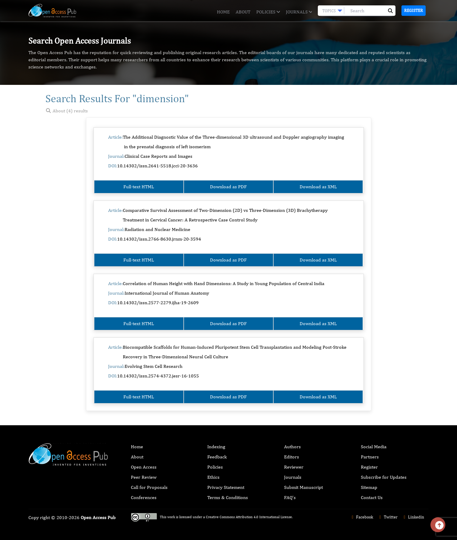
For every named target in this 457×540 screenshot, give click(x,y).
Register (413, 10)
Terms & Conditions (227, 497)
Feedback (217, 457)
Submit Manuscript (303, 487)
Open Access (144, 467)
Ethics (213, 477)
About (243, 12)
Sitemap (369, 487)
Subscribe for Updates (384, 477)
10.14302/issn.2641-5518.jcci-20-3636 (157, 166)
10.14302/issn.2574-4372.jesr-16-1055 (158, 376)
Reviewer (293, 467)
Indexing (216, 446)
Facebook (361, 517)
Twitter (388, 517)
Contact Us (372, 497)
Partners (370, 457)
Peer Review (144, 477)
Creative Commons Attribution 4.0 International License (249, 517)
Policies (268, 12)
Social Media (374, 446)
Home (223, 12)
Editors (291, 457)
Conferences (144, 497)
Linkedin (413, 517)
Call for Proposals (149, 487)
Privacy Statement (225, 487)
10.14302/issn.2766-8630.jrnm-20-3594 (159, 239)
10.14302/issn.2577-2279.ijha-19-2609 (158, 302)
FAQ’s (290, 497)
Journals (299, 12)
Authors (292, 446)
